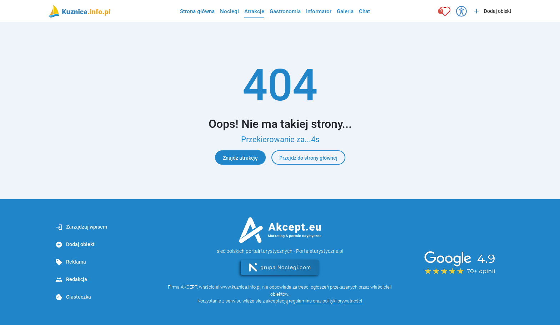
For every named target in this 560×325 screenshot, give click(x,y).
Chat (364, 11)
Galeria (345, 11)
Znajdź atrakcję (240, 158)
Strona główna (197, 11)
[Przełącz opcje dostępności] (461, 11)
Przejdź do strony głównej (308, 158)
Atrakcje (254, 11)
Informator (318, 11)
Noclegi (229, 11)
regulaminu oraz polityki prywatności (325, 301)
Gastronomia (285, 11)
